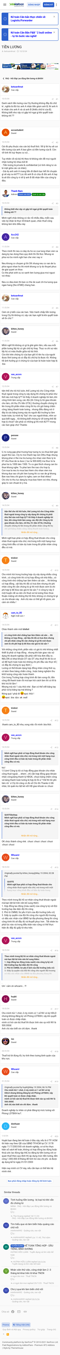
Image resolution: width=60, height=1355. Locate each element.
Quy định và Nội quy (12, 1329)
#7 (57, 387)
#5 (57, 308)
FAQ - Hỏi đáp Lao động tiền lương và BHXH (32, 1218)
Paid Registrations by (28, 1345)
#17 (56, 1009)
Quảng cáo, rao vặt (32, 1230)
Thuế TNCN (31, 1276)
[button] (5, 4)
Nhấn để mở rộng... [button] (30, 532)
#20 (56, 1136)
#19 (56, 1081)
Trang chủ (51, 1329)
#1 (57, 99)
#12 (56, 720)
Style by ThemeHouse (13, 1348)
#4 (57, 247)
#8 (57, 448)
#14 (56, 809)
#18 (56, 1051)
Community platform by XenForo (30, 1342)
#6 (57, 341)
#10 (56, 570)
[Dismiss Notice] (54, 17)
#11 (56, 625)
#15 (56, 867)
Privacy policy (29, 1329)
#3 (57, 203)
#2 (57, 142)
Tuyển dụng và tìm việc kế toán (26, 1264)
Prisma (6, 1325)
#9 (57, 506)
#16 (56, 950)
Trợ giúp (41, 1329)
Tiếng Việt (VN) (21, 1325)
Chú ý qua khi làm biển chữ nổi (27, 1289)
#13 (56, 747)
